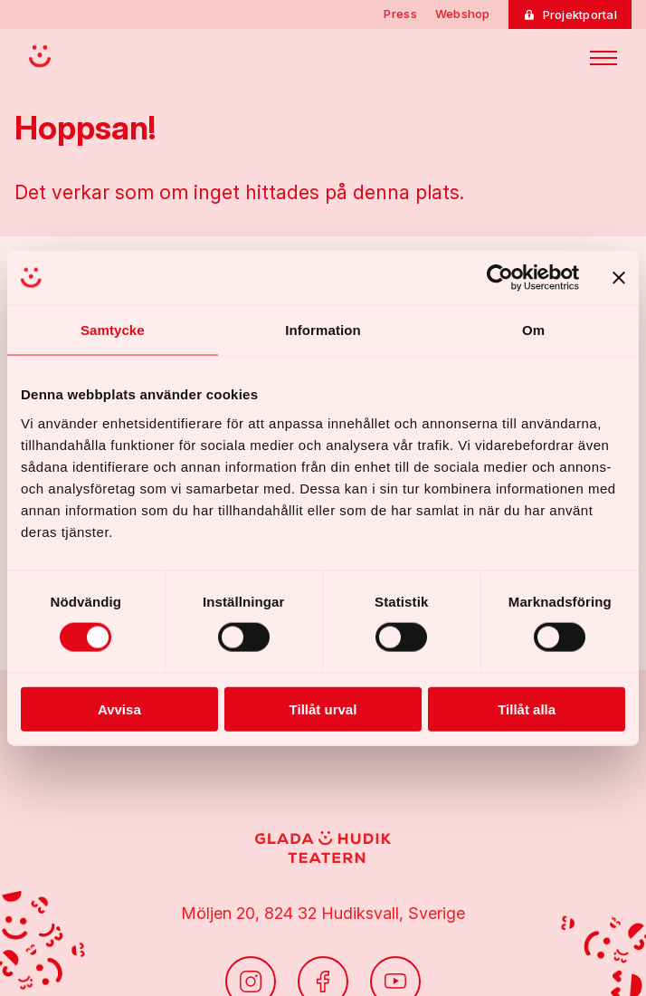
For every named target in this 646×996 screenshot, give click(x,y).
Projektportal (580, 14)
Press (400, 13)
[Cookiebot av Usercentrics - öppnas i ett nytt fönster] (500, 278)
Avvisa (119, 708)
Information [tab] (323, 330)
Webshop (462, 13)
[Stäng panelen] (619, 278)
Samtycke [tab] (113, 330)
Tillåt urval (323, 708)
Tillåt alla (527, 708)
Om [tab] (533, 330)
